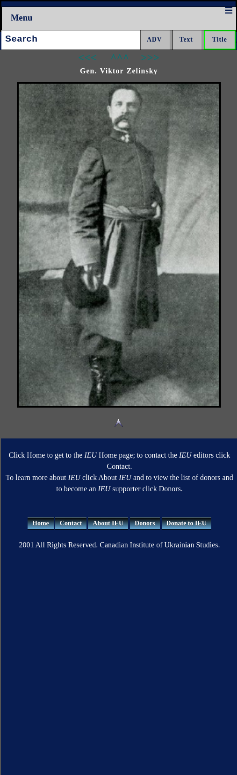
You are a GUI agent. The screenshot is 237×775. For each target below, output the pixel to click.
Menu (22, 17)
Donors (145, 523)
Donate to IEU (186, 523)
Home (40, 523)
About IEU (108, 523)
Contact (71, 523)
